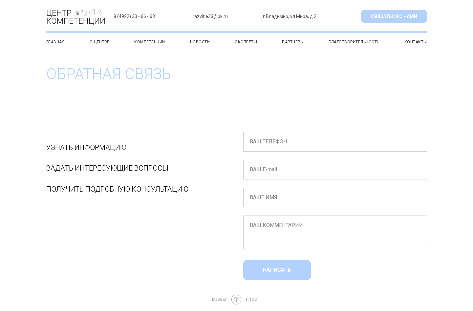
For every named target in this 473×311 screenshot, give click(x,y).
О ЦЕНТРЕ (99, 42)
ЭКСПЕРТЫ (246, 42)
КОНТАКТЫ (415, 42)
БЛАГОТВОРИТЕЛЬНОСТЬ (354, 42)
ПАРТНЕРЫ (293, 42)
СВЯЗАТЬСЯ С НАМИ (394, 16)
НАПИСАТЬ (277, 270)
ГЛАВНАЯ (55, 42)
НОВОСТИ (200, 42)
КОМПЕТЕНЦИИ (149, 42)
